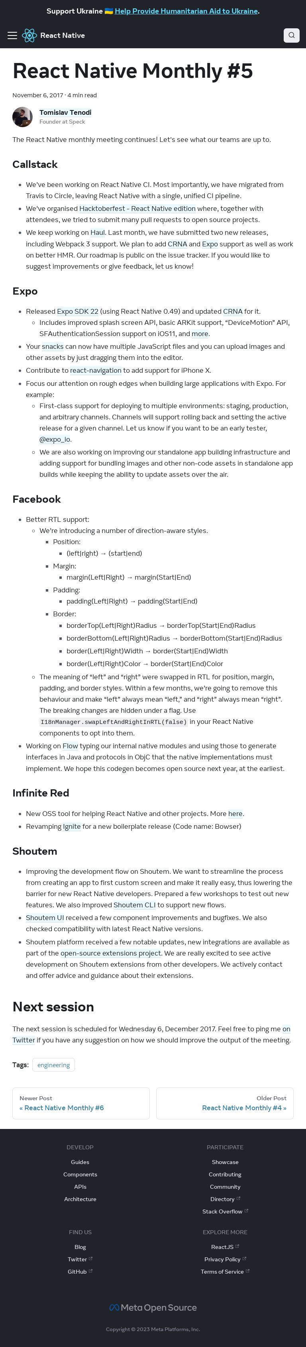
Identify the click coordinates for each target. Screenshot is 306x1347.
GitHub (80, 1271)
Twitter (80, 1259)
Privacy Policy (225, 1259)
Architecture (80, 1199)
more (200, 333)
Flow (70, 745)
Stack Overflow (225, 1211)
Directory (225, 1199)
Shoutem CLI (135, 905)
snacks (53, 346)
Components (80, 1174)
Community (225, 1186)
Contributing (225, 1174)
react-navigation (96, 370)
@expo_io (54, 439)
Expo (210, 244)
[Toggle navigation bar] (12, 35)
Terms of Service (225, 1271)
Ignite (72, 826)
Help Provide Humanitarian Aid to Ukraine (186, 11)
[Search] (292, 35)
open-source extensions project (111, 953)
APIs (80, 1186)
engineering (53, 1065)
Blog (80, 1247)
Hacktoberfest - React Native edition (137, 208)
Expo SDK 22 (77, 311)
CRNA (177, 244)
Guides (80, 1162)
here (235, 813)
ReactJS (225, 1247)
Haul (97, 232)
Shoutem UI (45, 917)
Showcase (225, 1162)
